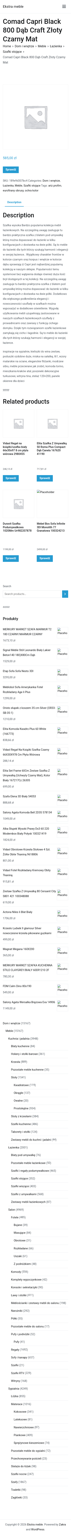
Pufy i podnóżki (20, 1334)
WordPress (37, 1529)
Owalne (18, 1100)
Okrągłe (18, 1093)
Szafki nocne (19, 1474)
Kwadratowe (21, 1085)
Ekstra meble (13, 6)
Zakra (62, 1524)
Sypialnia (13, 1388)
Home (7, 46)
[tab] (14, 203)
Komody (16, 1272)
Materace (16, 1404)
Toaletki (16, 1489)
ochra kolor (31, 190)
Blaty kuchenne (20, 1046)
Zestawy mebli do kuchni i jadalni (31, 1139)
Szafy (14, 1482)
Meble (42, 46)
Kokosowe (20, 1411)
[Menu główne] (64, 6)
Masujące (20, 1232)
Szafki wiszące (20, 1186)
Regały (15, 1349)
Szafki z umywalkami (23, 1194)
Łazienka (56, 46)
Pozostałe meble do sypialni (28, 1451)
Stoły (14, 1077)
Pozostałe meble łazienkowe (28, 1163)
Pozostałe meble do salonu (27, 1326)
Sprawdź (10, 169)
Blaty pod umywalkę (23, 1155)
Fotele (14, 1217)
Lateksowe (20, 1419)
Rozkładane (21, 1248)
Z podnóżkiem (22, 1264)
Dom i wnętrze (24, 46)
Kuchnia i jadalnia (19, 1038)
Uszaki (18, 1256)
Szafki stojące (12, 51)
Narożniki (16, 1310)
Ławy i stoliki (19, 1295)
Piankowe (20, 1435)
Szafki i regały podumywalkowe (30, 1170)
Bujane (18, 1225)
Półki (14, 1318)
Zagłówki (16, 1497)
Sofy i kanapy (19, 1357)
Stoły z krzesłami (21, 1116)
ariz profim (54, 185)
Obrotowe (20, 1240)
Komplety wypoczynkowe (26, 1279)
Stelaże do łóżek (21, 1466)
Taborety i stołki (20, 1132)
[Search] (65, 594)
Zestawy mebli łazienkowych (28, 1202)
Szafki (14, 1365)
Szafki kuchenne (21, 1124)
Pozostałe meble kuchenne (27, 1069)
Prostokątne (21, 1108)
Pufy (16, 1341)
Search (7, 586)
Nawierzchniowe (24, 1427)
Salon (11, 1209)
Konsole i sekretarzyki (24, 1287)
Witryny (15, 1381)
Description (14, 202)
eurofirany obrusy (13, 190)
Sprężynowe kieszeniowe (29, 1443)
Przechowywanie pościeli (26, 1458)
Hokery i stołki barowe (24, 1054)
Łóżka (14, 1396)
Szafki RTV (17, 1373)
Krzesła (15, 1062)
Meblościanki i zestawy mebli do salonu (35, 1303)
